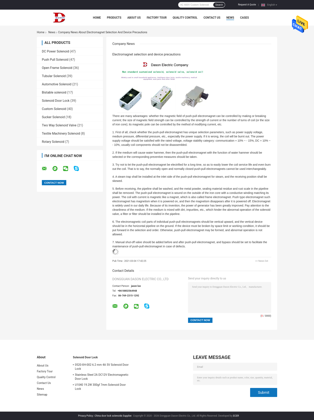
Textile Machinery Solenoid (61, 133)
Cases (244, 17)
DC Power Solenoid (55, 51)
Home (97, 17)
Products (114, 17)
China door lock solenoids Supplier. (114, 415)
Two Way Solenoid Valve (59, 125)
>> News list (261, 261)
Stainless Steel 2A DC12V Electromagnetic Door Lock (101, 376)
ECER (236, 415)
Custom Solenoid (54, 109)
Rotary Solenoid (53, 142)
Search (219, 4)
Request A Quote (247, 4)
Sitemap (42, 394)
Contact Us (211, 17)
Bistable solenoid (54, 92)
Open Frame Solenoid (57, 68)
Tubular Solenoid (54, 76)
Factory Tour (157, 17)
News (230, 17)
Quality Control (185, 17)
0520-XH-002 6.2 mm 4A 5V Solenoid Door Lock (102, 366)
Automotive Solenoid (56, 84)
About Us (134, 17)
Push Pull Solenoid (55, 59)
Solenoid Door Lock (55, 101)
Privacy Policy (85, 415)
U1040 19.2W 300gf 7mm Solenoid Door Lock (100, 386)
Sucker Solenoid (53, 117)
